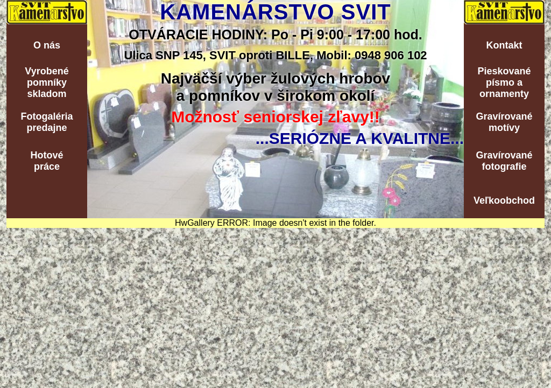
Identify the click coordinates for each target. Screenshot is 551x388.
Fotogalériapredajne (46, 122)
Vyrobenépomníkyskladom (46, 82)
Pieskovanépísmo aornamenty (504, 82)
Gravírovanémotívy (504, 122)
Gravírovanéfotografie (504, 161)
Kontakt (504, 45)
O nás (46, 45)
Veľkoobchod (504, 200)
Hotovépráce (46, 161)
